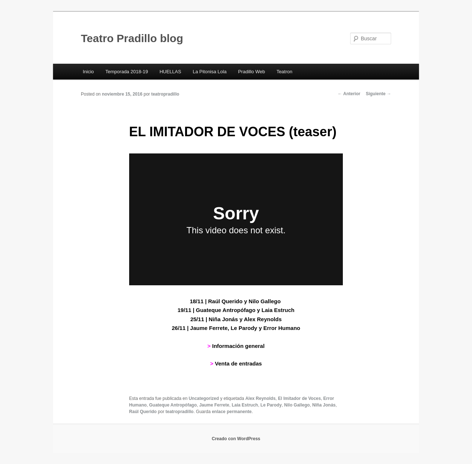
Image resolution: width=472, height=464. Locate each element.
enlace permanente (232, 411)
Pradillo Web (251, 71)
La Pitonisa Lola (210, 71)
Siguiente (378, 93)
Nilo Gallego (297, 405)
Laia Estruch (245, 405)
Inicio (88, 71)
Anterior (349, 93)
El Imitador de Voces (299, 398)
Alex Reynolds (260, 398)
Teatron (284, 71)
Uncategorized (204, 398)
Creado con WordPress (236, 438)
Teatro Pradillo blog (132, 38)
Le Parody (271, 405)
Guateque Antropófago (173, 405)
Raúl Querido (143, 411)
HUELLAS (170, 71)
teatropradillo (165, 94)
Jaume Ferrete (214, 405)
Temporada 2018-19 (126, 71)
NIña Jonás (324, 405)
